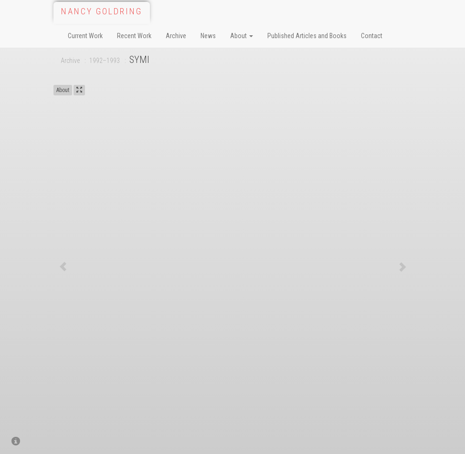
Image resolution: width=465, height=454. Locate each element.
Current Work (85, 36)
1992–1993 (104, 60)
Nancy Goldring (101, 11)
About (241, 36)
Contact (371, 36)
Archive (176, 36)
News (208, 36)
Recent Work (134, 36)
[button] (63, 266)
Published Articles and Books (307, 36)
